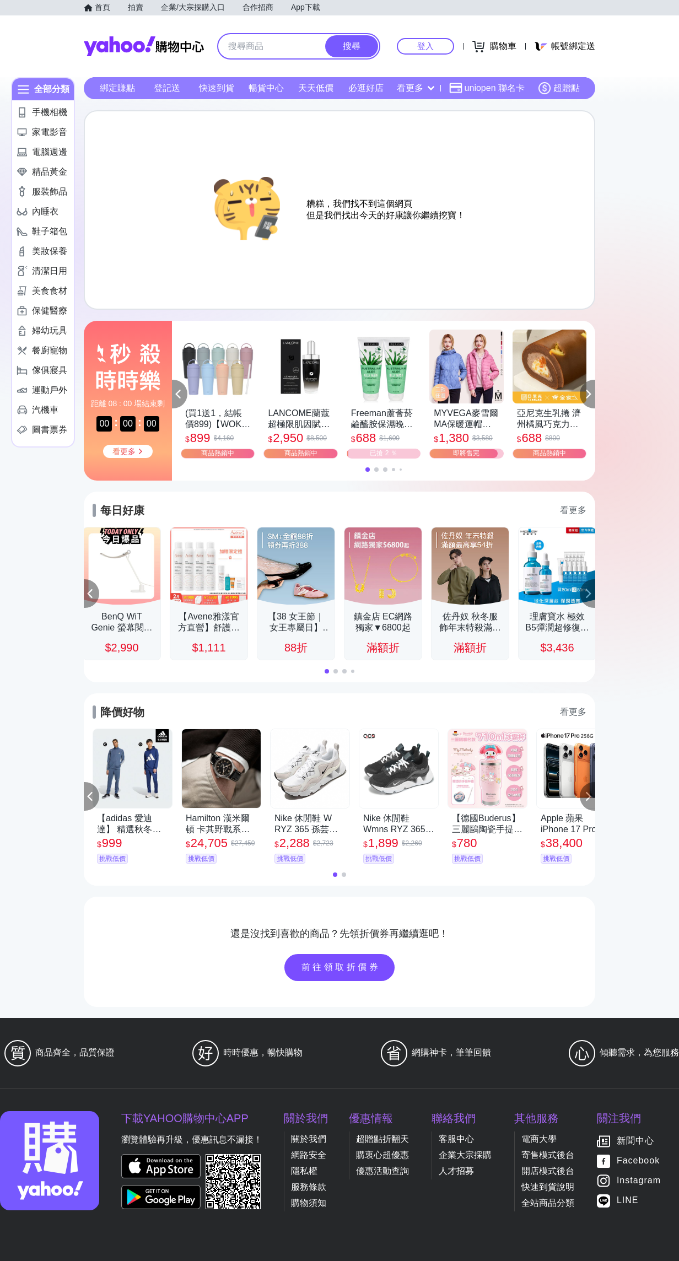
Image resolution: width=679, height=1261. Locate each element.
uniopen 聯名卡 (487, 88)
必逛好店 (366, 88)
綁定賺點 (117, 88)
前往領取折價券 (341, 967)
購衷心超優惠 (382, 1155)
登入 (425, 46)
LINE (628, 1200)
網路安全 (308, 1155)
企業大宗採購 (465, 1155)
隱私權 (304, 1171)
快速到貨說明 (547, 1187)
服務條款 (308, 1187)
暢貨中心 (266, 88)
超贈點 (559, 88)
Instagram (639, 1180)
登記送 (167, 88)
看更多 (415, 88)
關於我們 (308, 1139)
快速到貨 (216, 88)
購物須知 (308, 1203)
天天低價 (315, 88)
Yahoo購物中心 (144, 46)
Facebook (638, 1161)
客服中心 (456, 1139)
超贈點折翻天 (382, 1139)
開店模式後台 (547, 1171)
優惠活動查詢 (382, 1171)
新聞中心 (635, 1141)
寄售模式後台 (547, 1155)
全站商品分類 (547, 1203)
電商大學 (539, 1139)
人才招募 (456, 1171)
